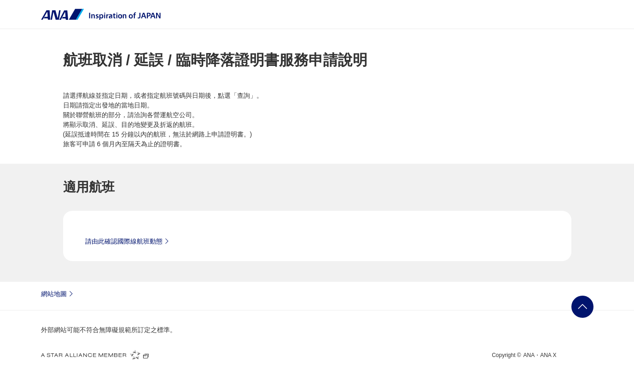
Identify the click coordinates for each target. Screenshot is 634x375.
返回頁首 (582, 307)
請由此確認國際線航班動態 (128, 241)
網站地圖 (58, 293)
